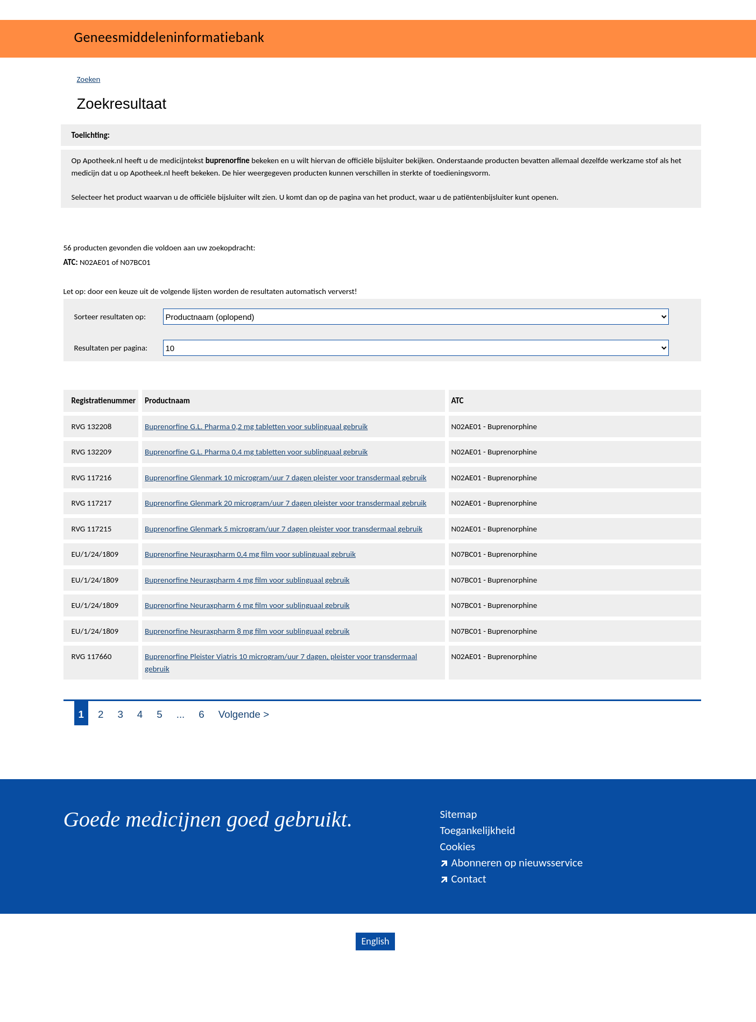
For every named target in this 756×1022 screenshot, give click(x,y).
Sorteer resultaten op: (110, 369)
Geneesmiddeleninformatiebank (169, 90)
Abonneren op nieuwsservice (511, 915)
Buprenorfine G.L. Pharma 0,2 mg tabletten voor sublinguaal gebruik (256, 479)
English (375, 994)
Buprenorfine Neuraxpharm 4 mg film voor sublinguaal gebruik (247, 633)
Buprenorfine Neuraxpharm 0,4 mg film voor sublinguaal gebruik (250, 607)
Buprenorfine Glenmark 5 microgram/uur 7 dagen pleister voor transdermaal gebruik (283, 581)
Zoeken (89, 132)
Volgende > (243, 767)
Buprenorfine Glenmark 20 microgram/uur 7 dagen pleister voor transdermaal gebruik (286, 556)
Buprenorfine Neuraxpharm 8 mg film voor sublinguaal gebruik (247, 684)
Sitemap (458, 867)
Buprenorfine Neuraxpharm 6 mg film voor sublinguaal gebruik (247, 658)
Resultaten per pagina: (111, 400)
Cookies (457, 899)
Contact (463, 932)
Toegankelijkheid (477, 883)
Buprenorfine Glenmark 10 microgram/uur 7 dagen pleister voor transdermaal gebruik (286, 530)
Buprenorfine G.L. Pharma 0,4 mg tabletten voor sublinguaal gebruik (256, 504)
